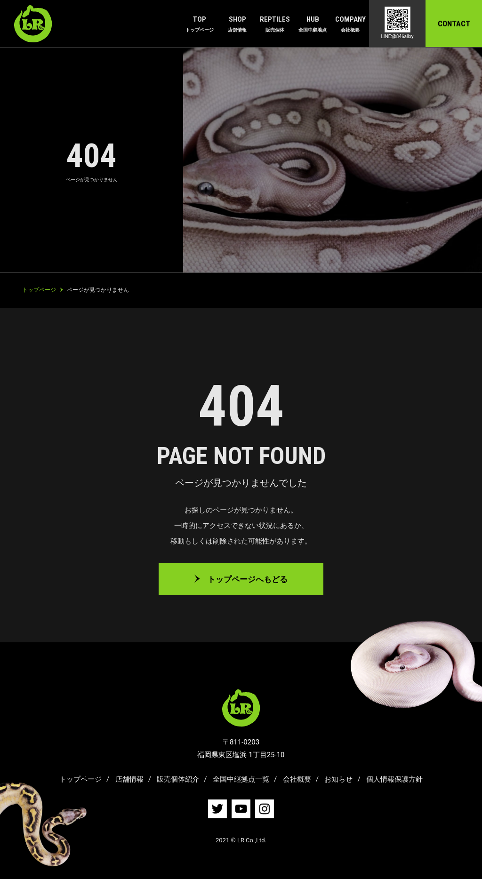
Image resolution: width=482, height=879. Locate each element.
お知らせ (338, 779)
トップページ (80, 779)
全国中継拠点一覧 (241, 779)
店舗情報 (129, 779)
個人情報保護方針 (394, 779)
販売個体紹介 (178, 779)
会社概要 (297, 779)
